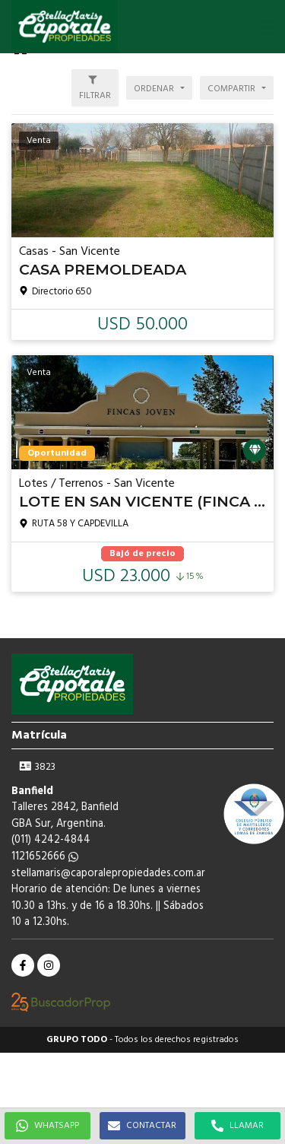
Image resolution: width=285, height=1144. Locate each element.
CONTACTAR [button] (142, 1125)
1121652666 (44, 857)
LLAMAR (237, 1125)
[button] (266, 26)
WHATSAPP (47, 1125)
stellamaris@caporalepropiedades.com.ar (108, 873)
